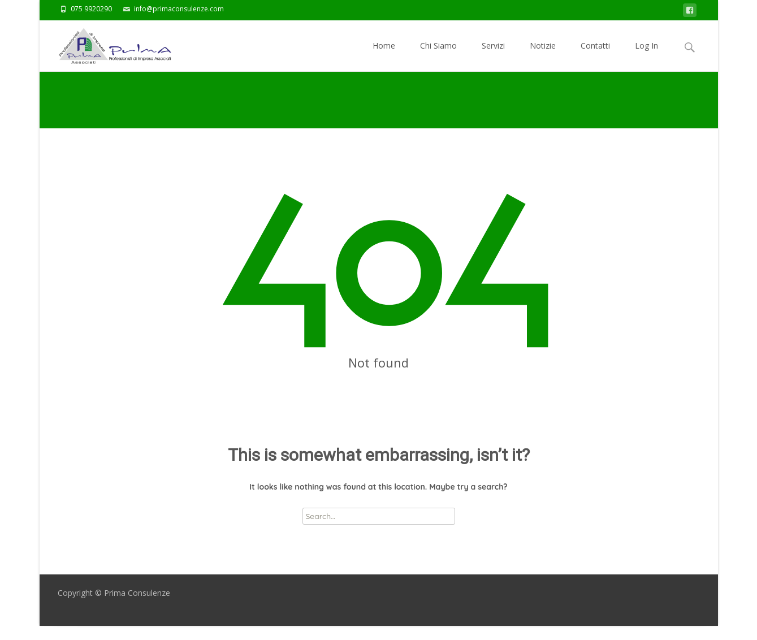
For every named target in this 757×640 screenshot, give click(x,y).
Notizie (543, 55)
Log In (646, 55)
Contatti (595, 55)
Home (384, 55)
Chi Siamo (438, 55)
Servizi (493, 55)
